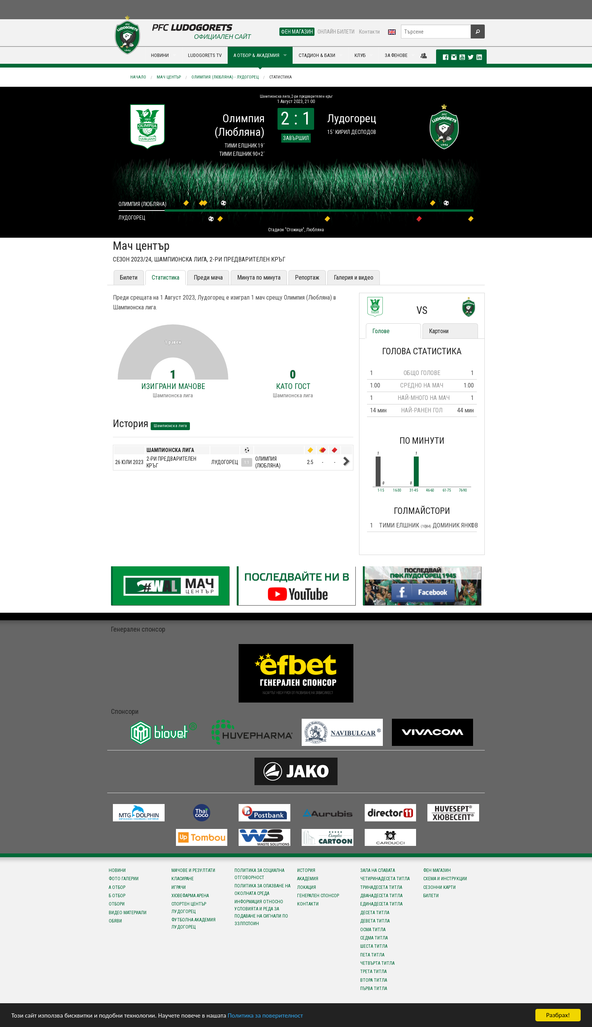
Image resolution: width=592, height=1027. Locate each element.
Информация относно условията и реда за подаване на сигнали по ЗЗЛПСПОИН (261, 912)
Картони (439, 331)
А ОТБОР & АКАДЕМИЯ (256, 55)
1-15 (381, 490)
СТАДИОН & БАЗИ (317, 55)
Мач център (169, 77)
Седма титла (374, 938)
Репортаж (307, 277)
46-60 (430, 490)
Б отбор (117, 895)
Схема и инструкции (445, 878)
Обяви (115, 921)
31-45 (414, 490)
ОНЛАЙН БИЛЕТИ (336, 32)
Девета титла (375, 921)
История (306, 870)
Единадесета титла (381, 904)
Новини (117, 870)
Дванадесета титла (381, 895)
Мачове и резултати (193, 870)
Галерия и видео (353, 277)
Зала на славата (377, 870)
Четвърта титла (377, 963)
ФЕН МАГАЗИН (297, 32)
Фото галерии (124, 878)
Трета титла (373, 971)
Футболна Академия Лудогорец (193, 923)
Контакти (369, 32)
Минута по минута (259, 277)
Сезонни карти (439, 887)
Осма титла (372, 929)
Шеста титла (373, 946)
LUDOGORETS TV (205, 55)
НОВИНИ (160, 55)
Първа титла (373, 988)
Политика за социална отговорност (259, 874)
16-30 (397, 490)
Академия (307, 878)
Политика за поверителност (265, 1015)
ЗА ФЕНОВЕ (396, 55)
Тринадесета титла (381, 887)
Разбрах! (558, 1015)
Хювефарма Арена (190, 895)
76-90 (463, 490)
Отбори (117, 904)
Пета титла (372, 955)
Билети (128, 277)
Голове (381, 331)
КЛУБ (360, 55)
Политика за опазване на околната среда (262, 889)
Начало (138, 77)
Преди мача (208, 277)
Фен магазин (437, 870)
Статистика (280, 77)
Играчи (178, 887)
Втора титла (373, 980)
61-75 (446, 490)
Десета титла (374, 912)
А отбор (117, 887)
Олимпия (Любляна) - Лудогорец (225, 77)
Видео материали (127, 912)
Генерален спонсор (318, 895)
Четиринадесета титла (385, 878)
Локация (306, 887)
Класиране (182, 878)
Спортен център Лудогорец (188, 907)
